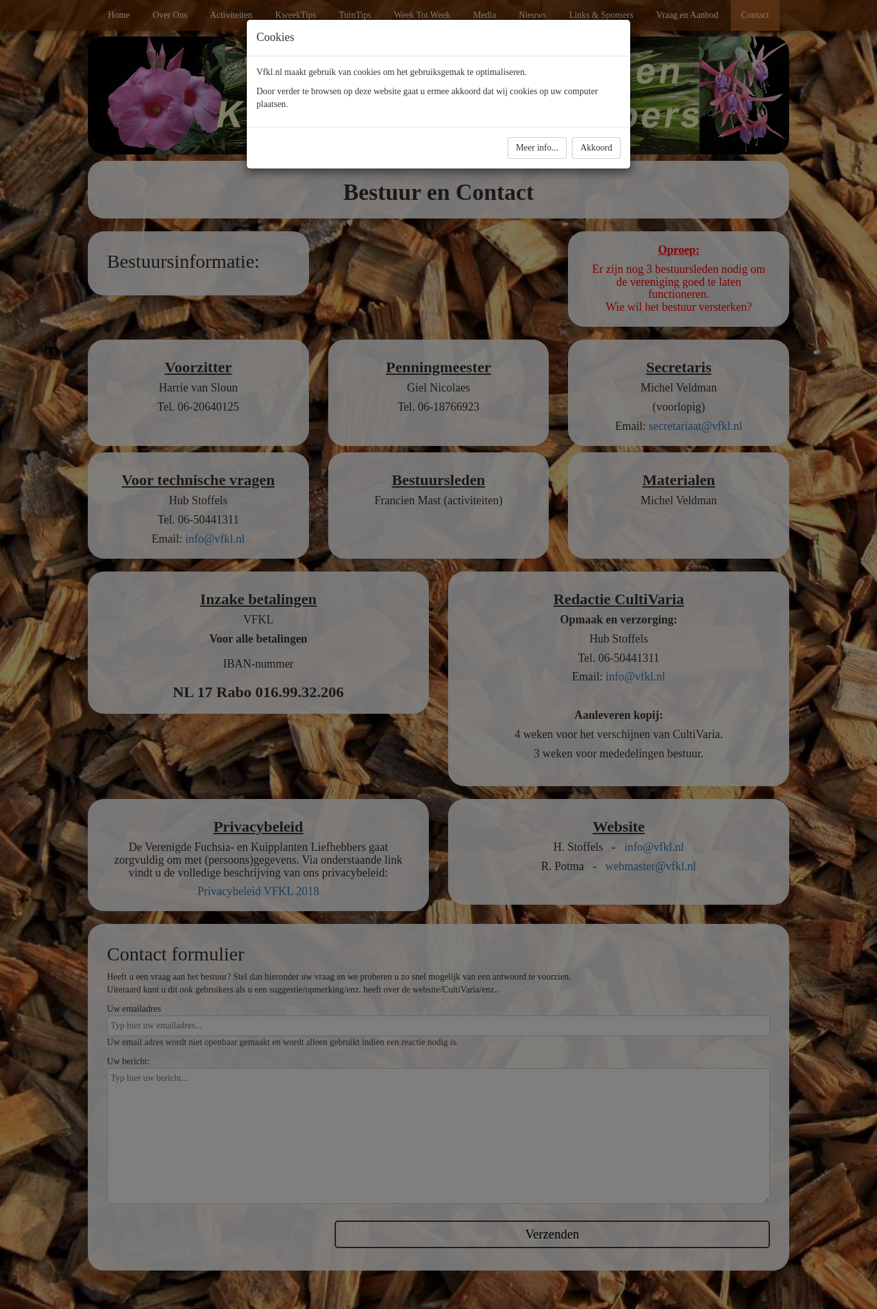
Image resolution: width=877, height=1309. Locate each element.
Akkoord (596, 147)
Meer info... (537, 147)
